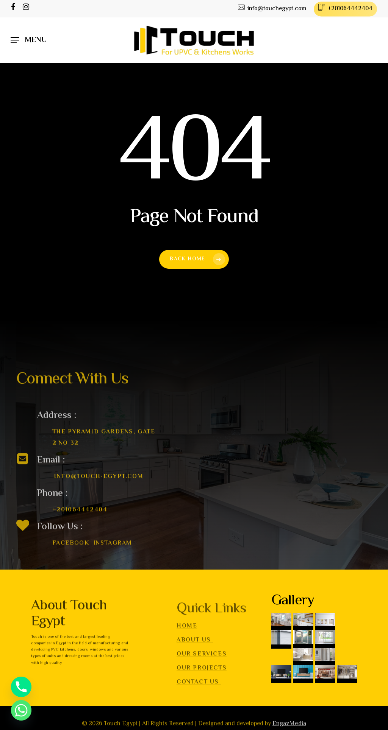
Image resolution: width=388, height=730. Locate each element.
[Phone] (21, 687)
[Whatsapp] (21, 710)
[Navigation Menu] (29, 40)
